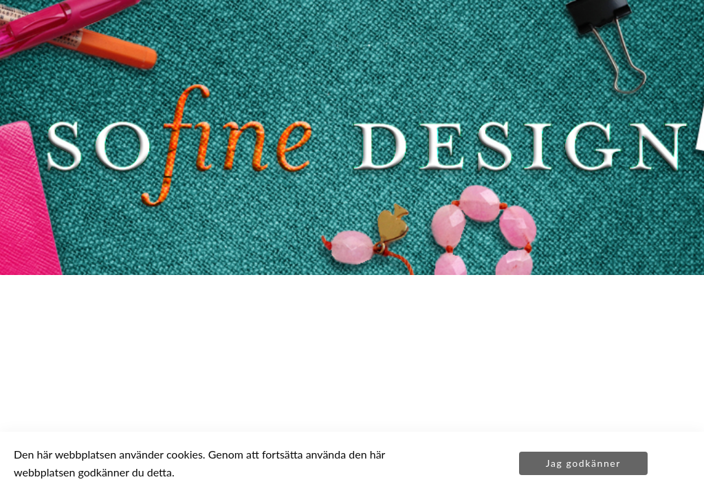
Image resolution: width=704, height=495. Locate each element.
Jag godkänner (583, 463)
